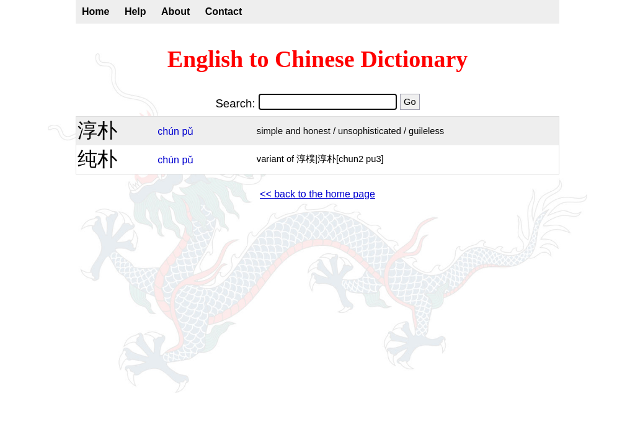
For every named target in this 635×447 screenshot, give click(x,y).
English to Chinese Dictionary (317, 59)
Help (135, 11)
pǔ (187, 131)
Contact (223, 11)
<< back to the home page (317, 194)
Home (95, 11)
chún (168, 131)
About (175, 11)
